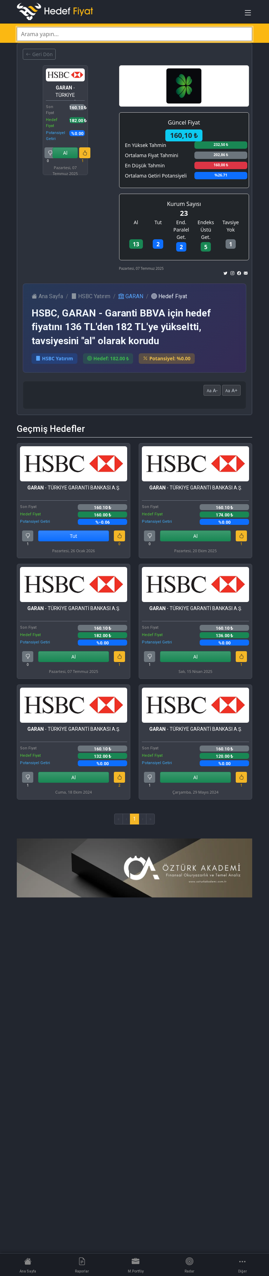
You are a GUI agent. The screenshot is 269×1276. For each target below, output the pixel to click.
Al (65, 152)
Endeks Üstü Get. (206, 229)
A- (212, 390)
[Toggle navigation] (247, 14)
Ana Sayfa (47, 296)
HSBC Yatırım (90, 296)
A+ (231, 390)
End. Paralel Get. (181, 229)
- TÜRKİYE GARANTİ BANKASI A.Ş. (65, 93)
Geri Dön (39, 54)
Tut (158, 222)
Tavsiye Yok (230, 226)
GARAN (130, 296)
